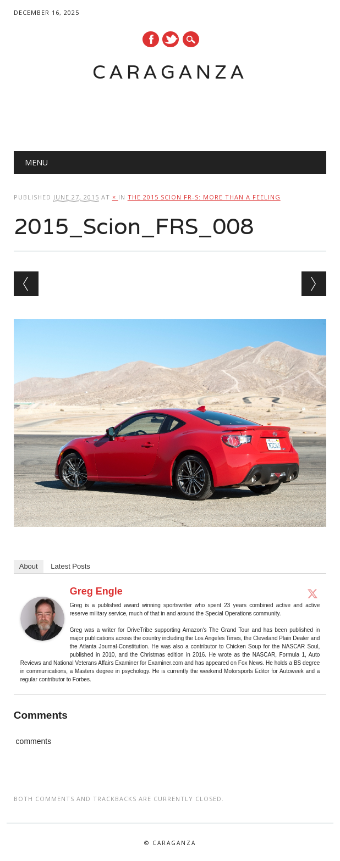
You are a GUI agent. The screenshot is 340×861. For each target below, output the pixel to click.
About (28, 566)
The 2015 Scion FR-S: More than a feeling (204, 197)
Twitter (170, 39)
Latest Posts (70, 566)
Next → (313, 283)
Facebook (150, 39)
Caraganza (170, 71)
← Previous (26, 283)
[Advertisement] (159, 110)
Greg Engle (96, 591)
